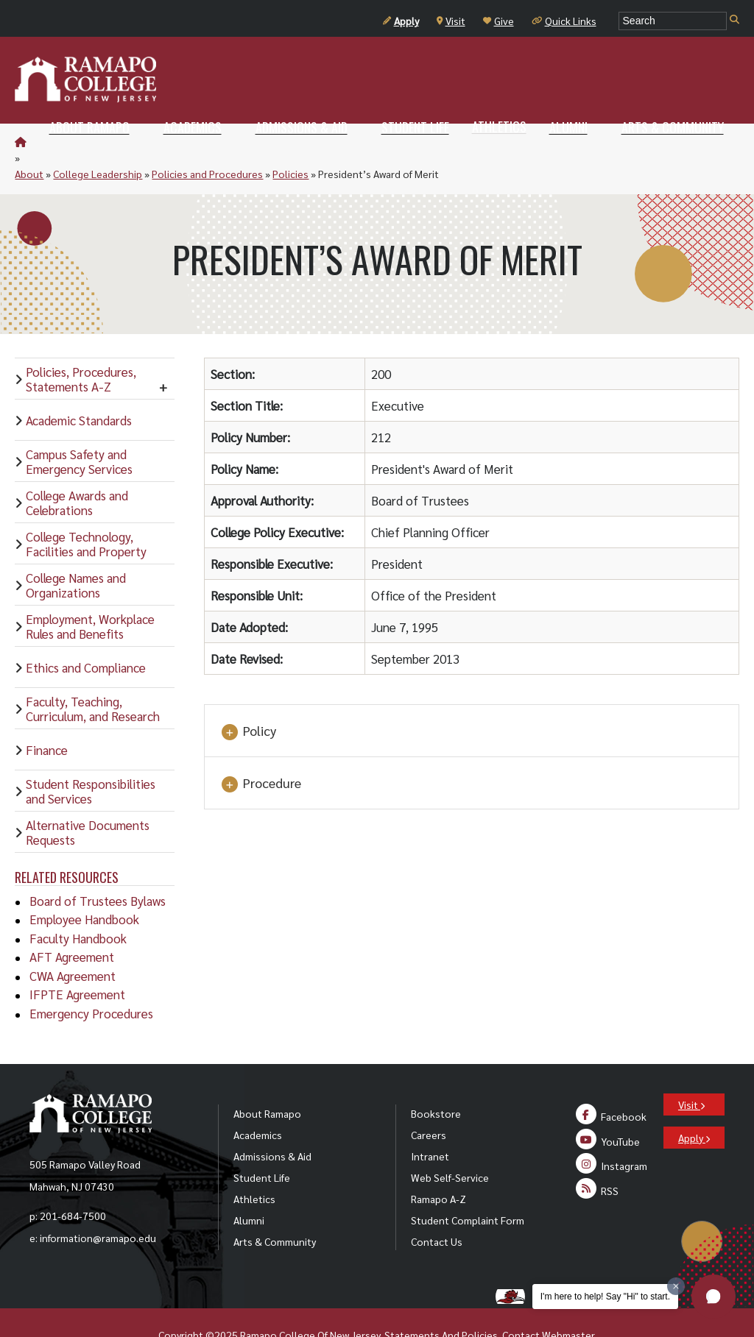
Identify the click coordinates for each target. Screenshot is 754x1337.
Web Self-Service (450, 1145)
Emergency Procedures (91, 981)
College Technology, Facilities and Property (86, 511)
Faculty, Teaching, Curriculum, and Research (93, 676)
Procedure (260, 751)
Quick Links (564, 20)
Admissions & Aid (272, 1123)
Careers (428, 1102)
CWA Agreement (72, 943)
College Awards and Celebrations (77, 470)
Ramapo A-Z (438, 1166)
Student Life (261, 1145)
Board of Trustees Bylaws (97, 868)
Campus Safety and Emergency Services (79, 429)
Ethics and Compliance (86, 635)
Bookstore (436, 1081)
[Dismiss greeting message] (676, 1286)
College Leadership (118, 141)
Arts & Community (274, 1209)
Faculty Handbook (78, 905)
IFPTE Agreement (77, 961)
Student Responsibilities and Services (90, 758)
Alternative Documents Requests (87, 800)
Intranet (430, 1123)
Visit (451, 20)
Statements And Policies (441, 1302)
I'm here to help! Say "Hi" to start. (605, 1296)
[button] (713, 1296)
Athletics (254, 1166)
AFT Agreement (71, 924)
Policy (247, 699)
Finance (47, 717)
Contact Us (436, 1209)
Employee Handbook (84, 886)
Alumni (248, 1187)
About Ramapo (267, 1081)
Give (498, 20)
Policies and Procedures (228, 141)
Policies (312, 141)
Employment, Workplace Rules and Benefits (90, 594)
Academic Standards (79, 387)
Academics (257, 1102)
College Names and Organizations (76, 552)
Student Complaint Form (467, 1187)
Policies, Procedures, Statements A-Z (81, 346)
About (50, 141)
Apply (401, 20)
